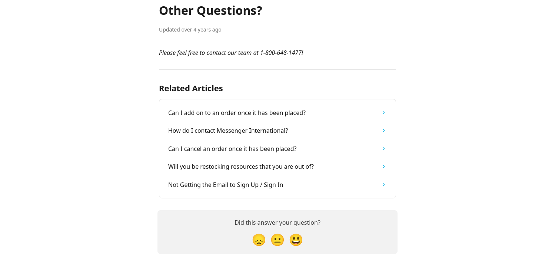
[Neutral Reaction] (277, 239)
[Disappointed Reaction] (259, 239)
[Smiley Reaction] (296, 239)
